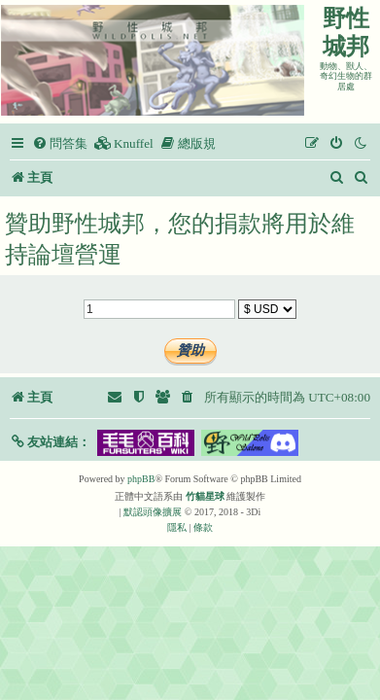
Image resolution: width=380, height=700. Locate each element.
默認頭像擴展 (152, 512)
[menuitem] (59, 143)
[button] (50, 442)
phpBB (141, 478)
